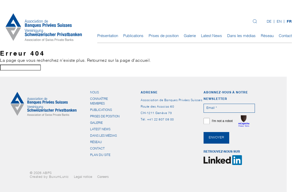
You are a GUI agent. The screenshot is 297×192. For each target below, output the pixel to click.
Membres (97, 103)
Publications (133, 36)
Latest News (211, 36)
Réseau (267, 36)
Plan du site (100, 155)
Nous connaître (99, 93)
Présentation (107, 36)
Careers (103, 177)
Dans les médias (241, 36)
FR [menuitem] (289, 22)
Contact (285, 36)
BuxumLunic (59, 177)
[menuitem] (269, 22)
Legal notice (83, 177)
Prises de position (164, 36)
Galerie (190, 36)
